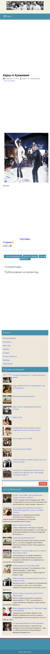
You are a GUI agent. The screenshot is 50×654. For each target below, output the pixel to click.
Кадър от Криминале (16, 75)
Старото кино (26, 652)
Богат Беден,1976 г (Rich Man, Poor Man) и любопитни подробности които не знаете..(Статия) (28, 510)
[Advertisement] (25, 48)
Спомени (6, 353)
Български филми (9, 338)
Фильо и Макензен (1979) (22, 525)
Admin (24, 78)
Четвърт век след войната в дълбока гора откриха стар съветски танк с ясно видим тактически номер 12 (28, 472)
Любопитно (7, 342)
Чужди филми (35, 78)
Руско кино (7, 346)
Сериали (6, 349)
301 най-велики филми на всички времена (28, 623)
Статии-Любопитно (10, 356)
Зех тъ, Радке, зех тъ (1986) (22, 438)
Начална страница (30, 256)
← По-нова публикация (13, 256)
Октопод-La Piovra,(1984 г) (22, 449)
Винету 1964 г (17, 417)
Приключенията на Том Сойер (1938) (26, 566)
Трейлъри (6, 360)
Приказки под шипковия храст (24, 396)
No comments (10, 81)
